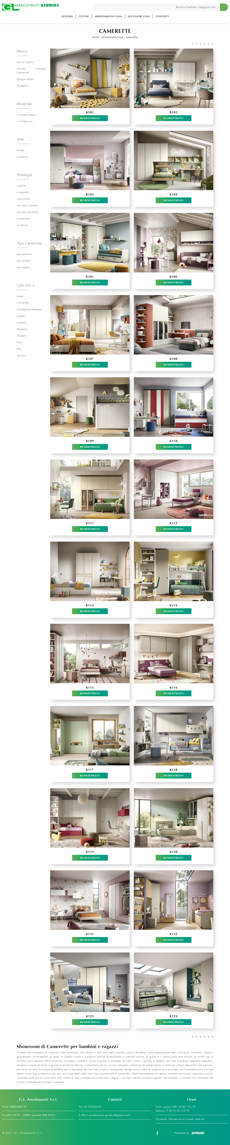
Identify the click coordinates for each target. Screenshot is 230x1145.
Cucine (84, 16)
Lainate (21, 316)
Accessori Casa (139, 16)
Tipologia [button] (24, 174)
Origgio (21, 335)
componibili (23, 199)
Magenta (22, 329)
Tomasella (22, 85)
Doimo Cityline (25, 62)
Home (95, 37)
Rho (19, 349)
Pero (19, 342)
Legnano (22, 322)
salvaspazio (23, 218)
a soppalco (23, 192)
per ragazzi (23, 267)
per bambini (24, 260)
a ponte (21, 185)
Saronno (21, 355)
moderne (22, 157)
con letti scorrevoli (27, 212)
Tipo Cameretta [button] (29, 243)
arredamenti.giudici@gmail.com (109, 1115)
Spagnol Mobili (25, 79)
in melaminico (24, 121)
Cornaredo (23, 302)
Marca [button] (22, 51)
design (21, 150)
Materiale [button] (24, 104)
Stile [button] (20, 139)
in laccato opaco (26, 114)
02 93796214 (92, 1107)
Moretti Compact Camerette (31, 70)
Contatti (162, 16)
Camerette (132, 37)
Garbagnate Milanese (29, 309)
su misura (22, 225)
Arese (20, 296)
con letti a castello (27, 205)
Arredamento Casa (108, 16)
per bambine (24, 254)
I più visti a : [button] (27, 285)
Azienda (67, 16)
